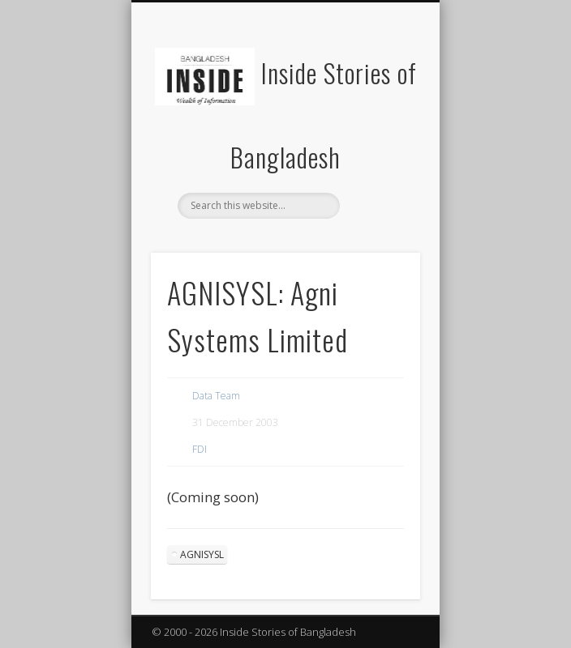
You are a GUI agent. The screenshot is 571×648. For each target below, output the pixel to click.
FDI (199, 449)
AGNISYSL (202, 554)
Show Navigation (380, 145)
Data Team (216, 396)
